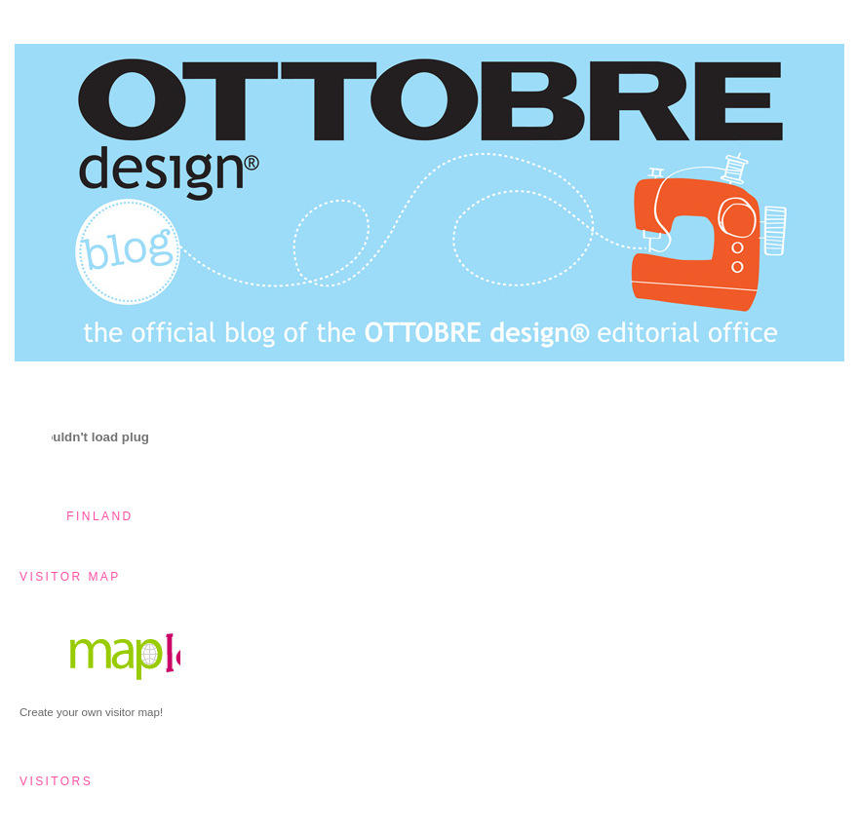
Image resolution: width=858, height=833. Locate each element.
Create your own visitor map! (91, 712)
